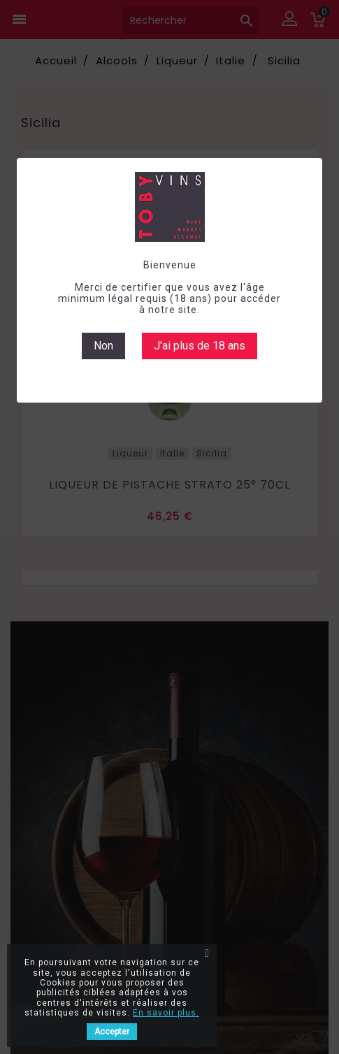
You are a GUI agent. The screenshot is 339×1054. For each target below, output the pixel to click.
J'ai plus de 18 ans (199, 345)
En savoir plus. (166, 1013)
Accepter (111, 1032)
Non (103, 345)
